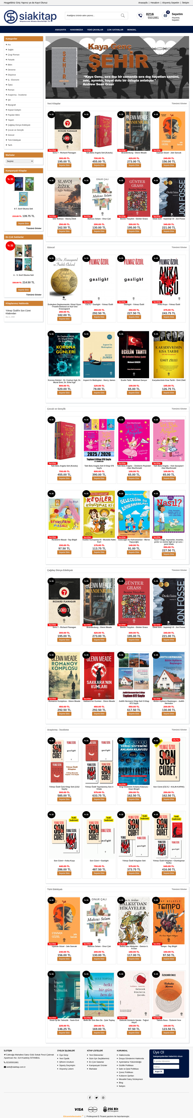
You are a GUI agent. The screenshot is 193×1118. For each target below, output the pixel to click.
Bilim (10, 65)
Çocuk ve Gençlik (16, 130)
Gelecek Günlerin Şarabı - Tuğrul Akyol (134, 1021)
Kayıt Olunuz (41, 2)
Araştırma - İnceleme (17, 95)
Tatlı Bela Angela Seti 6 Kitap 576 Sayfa (99, 467)
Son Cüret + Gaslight (99, 861)
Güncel (11, 135)
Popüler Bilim (14, 115)
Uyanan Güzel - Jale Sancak (168, 153)
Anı (9, 44)
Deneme (12, 70)
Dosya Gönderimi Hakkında (131, 1058)
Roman (11, 90)
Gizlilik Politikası (126, 1065)
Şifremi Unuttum (66, 1062)
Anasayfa (142, 2)
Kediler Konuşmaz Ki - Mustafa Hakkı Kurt (99, 541)
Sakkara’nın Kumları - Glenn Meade (99, 701)
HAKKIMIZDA (76, 30)
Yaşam (11, 120)
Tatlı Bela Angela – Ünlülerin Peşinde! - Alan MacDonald (134, 467)
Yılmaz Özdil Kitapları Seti (133, 861)
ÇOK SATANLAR (115, 30)
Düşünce (12, 75)
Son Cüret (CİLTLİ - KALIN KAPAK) (168, 787)
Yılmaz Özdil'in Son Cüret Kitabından (18, 312)
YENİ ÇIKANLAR (95, 30)
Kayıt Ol (158, 1071)
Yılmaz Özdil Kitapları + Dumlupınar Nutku (169, 862)
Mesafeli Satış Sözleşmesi (131, 1079)
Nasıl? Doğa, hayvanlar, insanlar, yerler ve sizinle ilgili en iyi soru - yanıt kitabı (168, 542)
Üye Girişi (63, 1055)
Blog (121, 1082)
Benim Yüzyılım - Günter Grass (134, 219)
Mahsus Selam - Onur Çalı (99, 219)
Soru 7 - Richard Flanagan (64, 153)
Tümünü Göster (179, 103)
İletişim (185, 2)
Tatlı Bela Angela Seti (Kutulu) (99, 153)
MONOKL (131, 30)
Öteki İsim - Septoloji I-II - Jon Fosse (169, 219)
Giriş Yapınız (22, 2)
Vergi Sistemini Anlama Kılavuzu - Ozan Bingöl (134, 788)
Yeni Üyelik (64, 1058)
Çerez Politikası (126, 1072)
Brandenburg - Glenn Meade (134, 153)
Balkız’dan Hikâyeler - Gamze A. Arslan (134, 947)
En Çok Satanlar (96, 1062)
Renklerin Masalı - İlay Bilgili (64, 540)
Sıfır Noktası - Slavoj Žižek (64, 219)
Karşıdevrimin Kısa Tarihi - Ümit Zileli (168, 380)
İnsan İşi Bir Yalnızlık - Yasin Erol (64, 1020)
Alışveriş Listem (66, 1069)
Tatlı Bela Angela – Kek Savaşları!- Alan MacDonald (169, 467)
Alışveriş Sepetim (176, 18)
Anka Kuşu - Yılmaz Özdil (169, 304)
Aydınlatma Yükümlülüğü (130, 1062)
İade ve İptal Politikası (129, 1069)
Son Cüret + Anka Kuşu (64, 861)
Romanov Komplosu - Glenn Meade (64, 701)
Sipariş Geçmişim (67, 1065)
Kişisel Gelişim (14, 110)
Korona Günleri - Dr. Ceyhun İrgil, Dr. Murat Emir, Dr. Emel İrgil (64, 381)
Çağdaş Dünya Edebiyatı (19, 125)
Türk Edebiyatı (14, 140)
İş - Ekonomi (13, 80)
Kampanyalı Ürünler (98, 1065)
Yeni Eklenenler (96, 1055)
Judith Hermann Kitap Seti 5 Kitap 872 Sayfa (134, 702)
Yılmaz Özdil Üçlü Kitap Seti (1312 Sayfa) (64, 788)
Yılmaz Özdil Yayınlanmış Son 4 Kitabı (99, 788)
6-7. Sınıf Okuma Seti (23, 209)
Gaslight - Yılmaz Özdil (134, 304)
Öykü (10, 85)
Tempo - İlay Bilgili (169, 946)
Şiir (9, 100)
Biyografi (12, 105)
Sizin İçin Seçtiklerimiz (99, 1058)
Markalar (93, 1069)
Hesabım (155, 2)
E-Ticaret (102, 1116)
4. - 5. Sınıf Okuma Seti (23, 275)
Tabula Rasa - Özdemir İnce (169, 1020)
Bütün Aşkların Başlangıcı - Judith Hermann (169, 702)
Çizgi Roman (13, 54)
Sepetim (177, 14)
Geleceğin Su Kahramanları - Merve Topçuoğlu (134, 541)
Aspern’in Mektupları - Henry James (99, 380)
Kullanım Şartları (126, 1076)
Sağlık (10, 49)
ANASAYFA (60, 30)
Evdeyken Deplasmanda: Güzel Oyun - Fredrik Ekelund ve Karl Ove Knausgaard (64, 306)
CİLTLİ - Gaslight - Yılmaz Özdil (99, 304)
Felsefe (11, 60)
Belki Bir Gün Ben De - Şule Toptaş (99, 1020)
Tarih (10, 145)
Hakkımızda (124, 1055)
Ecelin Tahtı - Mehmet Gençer (134, 380)
